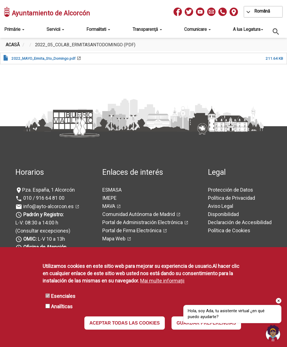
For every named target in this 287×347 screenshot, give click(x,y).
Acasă (13, 44)
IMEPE (109, 198)
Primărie (14, 29)
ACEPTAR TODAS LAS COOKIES (124, 323)
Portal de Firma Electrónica (131, 230)
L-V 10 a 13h (43, 239)
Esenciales (63, 296)
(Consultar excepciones (42, 231)
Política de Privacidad (231, 198)
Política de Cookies (229, 230)
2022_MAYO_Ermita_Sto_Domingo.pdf (43, 58)
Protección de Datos (230, 190)
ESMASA (112, 190)
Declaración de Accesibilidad (240, 222)
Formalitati (98, 29)
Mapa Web (114, 239)
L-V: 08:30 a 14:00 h (36, 223)
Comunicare (197, 29)
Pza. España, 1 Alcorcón (48, 190)
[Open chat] (273, 333)
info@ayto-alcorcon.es (48, 206)
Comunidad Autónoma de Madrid (138, 214)
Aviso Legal (220, 206)
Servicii (55, 29)
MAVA (108, 206)
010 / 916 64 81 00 (43, 198)
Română (262, 11)
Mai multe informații (162, 281)
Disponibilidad (223, 214)
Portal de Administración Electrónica (142, 222)
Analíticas (62, 306)
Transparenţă (147, 29)
